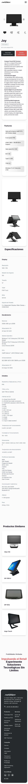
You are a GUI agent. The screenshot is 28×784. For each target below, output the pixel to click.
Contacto (6, 748)
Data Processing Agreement (8, 766)
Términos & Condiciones (7, 757)
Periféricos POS (8, 717)
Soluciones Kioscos (7, 721)
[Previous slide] (4, 19)
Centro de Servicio (17, 715)
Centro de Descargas (17, 725)
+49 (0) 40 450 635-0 (12, 706)
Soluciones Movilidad (7, 729)
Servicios (17, 712)
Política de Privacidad (7, 761)
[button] (5, 32)
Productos (7, 712)
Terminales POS (8, 714)
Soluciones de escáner (8, 734)
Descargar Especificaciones (8, 53)
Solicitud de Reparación (18, 720)
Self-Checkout (8, 738)
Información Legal (7, 752)
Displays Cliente (8, 725)
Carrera (6, 745)
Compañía (7, 742)
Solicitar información (21, 53)
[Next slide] (23, 19)
